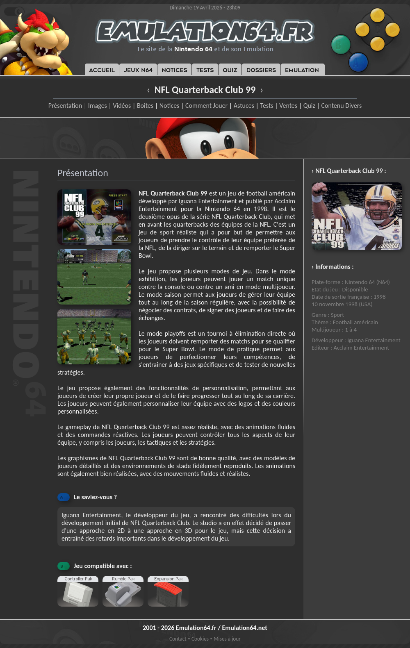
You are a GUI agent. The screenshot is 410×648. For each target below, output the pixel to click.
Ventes (288, 105)
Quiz (309, 105)
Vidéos (122, 105)
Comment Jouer (206, 105)
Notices (169, 105)
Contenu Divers (341, 105)
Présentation (65, 105)
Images (97, 105)
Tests (266, 105)
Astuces (244, 105)
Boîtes (145, 105)
